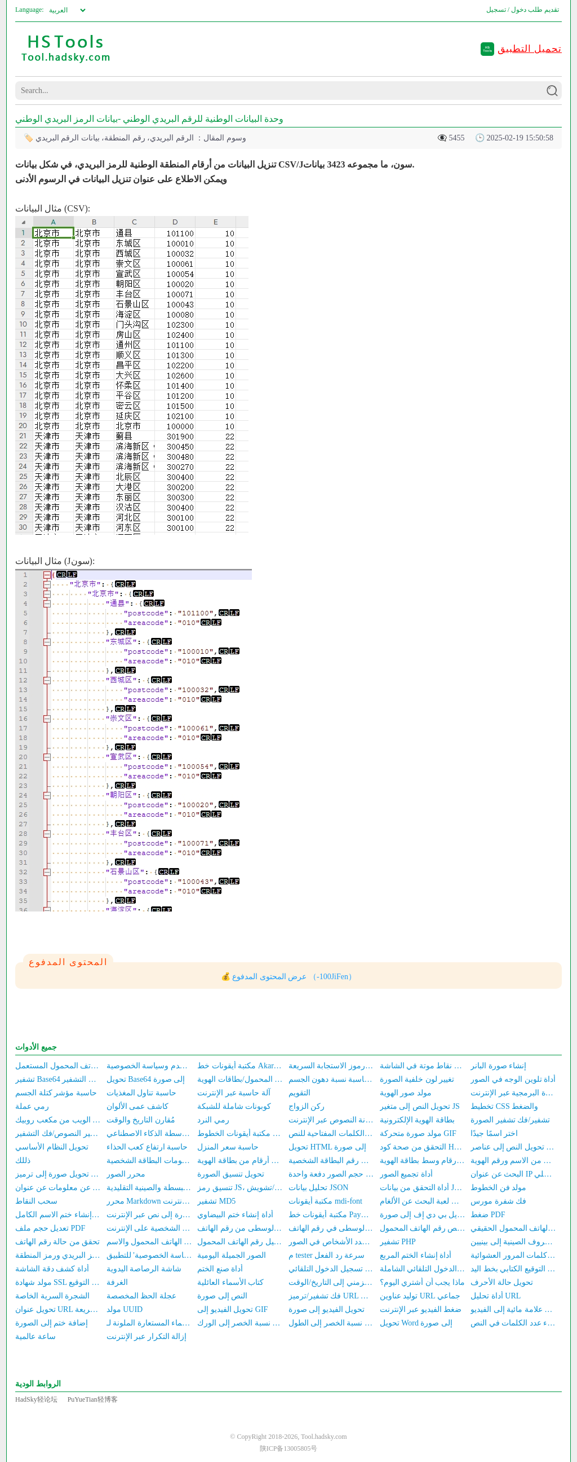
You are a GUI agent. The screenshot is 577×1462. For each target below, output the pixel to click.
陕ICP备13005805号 (289, 1448)
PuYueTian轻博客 (93, 1399)
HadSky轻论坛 (36, 1399)
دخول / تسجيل (506, 10)
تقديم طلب (543, 10)
